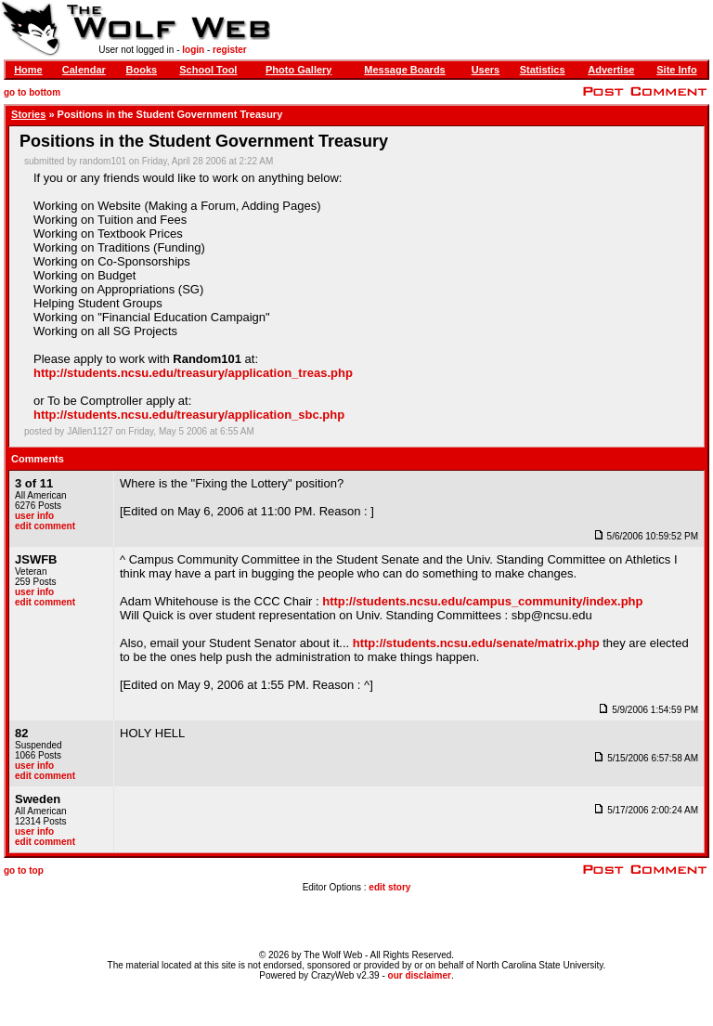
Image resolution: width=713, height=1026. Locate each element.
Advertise (611, 69)
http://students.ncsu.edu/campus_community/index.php (482, 601)
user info (34, 516)
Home (28, 69)
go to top (24, 870)
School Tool (208, 69)
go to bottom (32, 92)
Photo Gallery (299, 69)
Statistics (542, 69)
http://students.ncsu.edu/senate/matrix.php (476, 643)
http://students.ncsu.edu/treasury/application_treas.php (193, 373)
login (193, 50)
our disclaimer (419, 975)
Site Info (676, 69)
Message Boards (404, 69)
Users (486, 69)
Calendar (84, 69)
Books (142, 69)
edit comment (45, 526)
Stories (28, 114)
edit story (389, 887)
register (230, 50)
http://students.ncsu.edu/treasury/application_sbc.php (188, 415)
